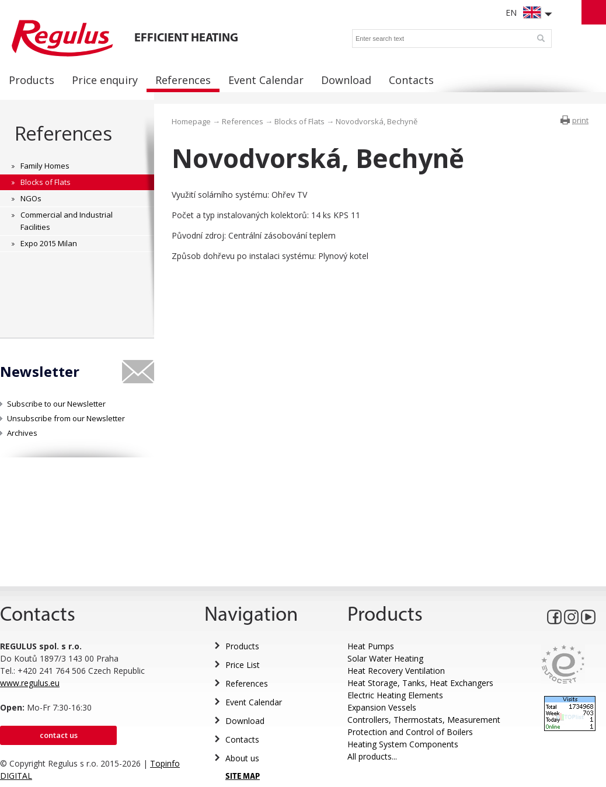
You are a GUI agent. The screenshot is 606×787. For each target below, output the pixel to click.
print (580, 120)
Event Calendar (253, 702)
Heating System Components (402, 744)
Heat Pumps (370, 646)
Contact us (59, 735)
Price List (242, 664)
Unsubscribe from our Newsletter (66, 418)
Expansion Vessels (381, 707)
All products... (372, 756)
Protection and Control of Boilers (410, 731)
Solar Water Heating (385, 658)
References (63, 133)
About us (242, 758)
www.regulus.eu (30, 682)
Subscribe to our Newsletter (56, 403)
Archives (22, 433)
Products (242, 646)
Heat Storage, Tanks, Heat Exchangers (420, 682)
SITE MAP (242, 776)
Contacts (242, 739)
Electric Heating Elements (395, 695)
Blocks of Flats (299, 121)
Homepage (191, 121)
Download (244, 720)
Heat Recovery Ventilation (396, 670)
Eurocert (563, 664)
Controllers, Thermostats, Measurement (423, 719)
